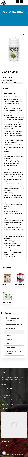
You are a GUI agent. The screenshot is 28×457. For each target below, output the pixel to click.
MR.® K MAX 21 (10, 339)
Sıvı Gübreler (10, 80)
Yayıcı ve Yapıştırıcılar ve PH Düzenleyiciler (12, 82)
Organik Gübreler (10, 347)
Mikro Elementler (10, 328)
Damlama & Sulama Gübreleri (14, 324)
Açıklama (5, 88)
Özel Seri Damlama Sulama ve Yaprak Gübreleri (14, 319)
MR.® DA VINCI (10, 343)
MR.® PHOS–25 (10, 336)
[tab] (5, 88)
